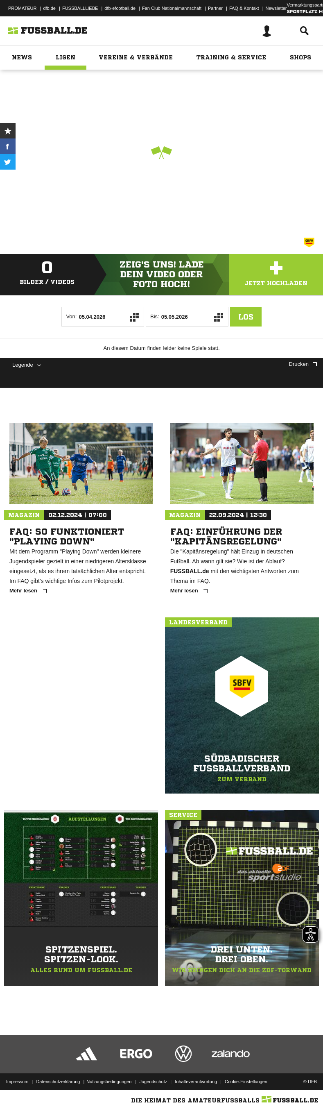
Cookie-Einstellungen (246, 1081)
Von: (71, 316)
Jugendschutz (153, 1081)
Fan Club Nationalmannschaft (171, 8)
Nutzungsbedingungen (108, 1081)
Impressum (17, 1081)
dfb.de (49, 8)
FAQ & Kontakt (244, 8)
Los (245, 316)
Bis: (154, 316)
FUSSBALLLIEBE (80, 8)
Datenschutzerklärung (58, 1081)
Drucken (303, 364)
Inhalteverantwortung (196, 1081)
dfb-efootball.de (120, 8)
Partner (215, 8)
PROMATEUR (22, 8)
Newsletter (276, 8)
